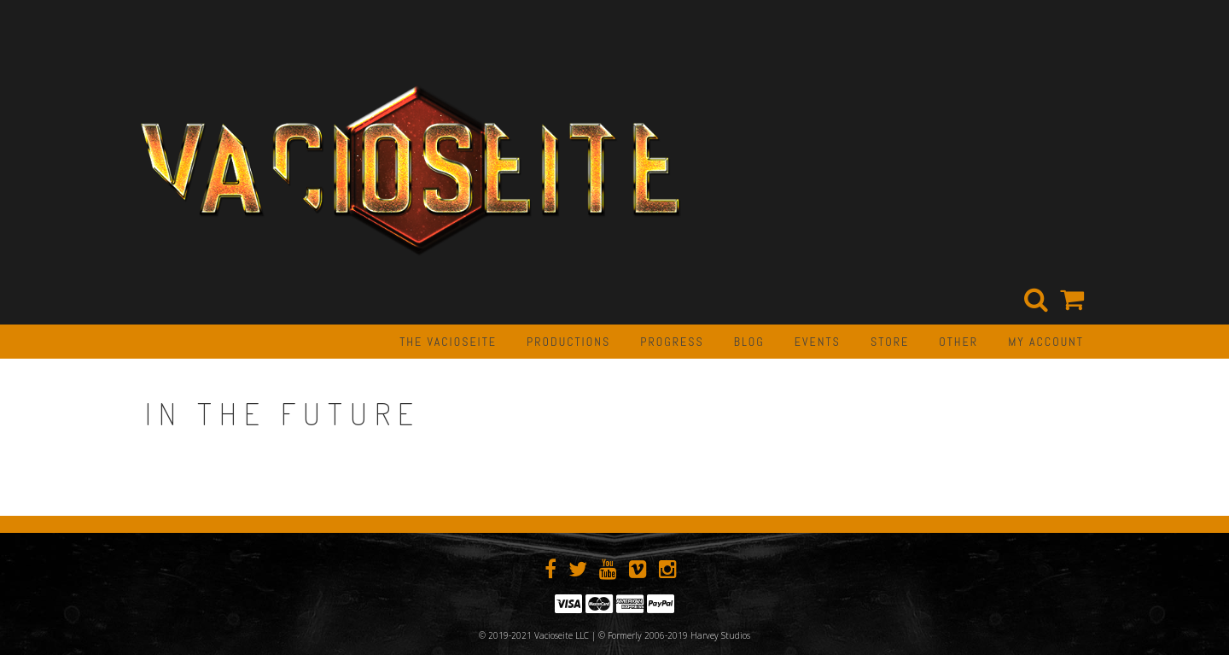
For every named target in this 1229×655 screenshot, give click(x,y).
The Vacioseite (448, 341)
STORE (890, 341)
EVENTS (818, 341)
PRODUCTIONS (568, 341)
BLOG (749, 341)
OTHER (958, 341)
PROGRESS (672, 341)
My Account (1046, 341)
